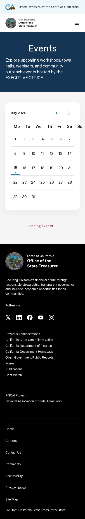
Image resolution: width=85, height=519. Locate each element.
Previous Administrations (22, 334)
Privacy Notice (15, 487)
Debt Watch (13, 375)
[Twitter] (8, 317)
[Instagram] (51, 317)
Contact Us (13, 452)
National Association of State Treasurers (33, 401)
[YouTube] (40, 317)
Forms (9, 363)
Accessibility (14, 476)
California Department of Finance (28, 346)
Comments (13, 464)
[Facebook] (30, 317)
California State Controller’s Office (29, 340)
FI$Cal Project (15, 395)
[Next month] (69, 113)
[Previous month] (57, 113)
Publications (14, 369)
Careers (11, 441)
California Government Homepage (29, 351)
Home (9, 429)
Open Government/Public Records (29, 357)
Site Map (11, 499)
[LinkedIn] (19, 317)
